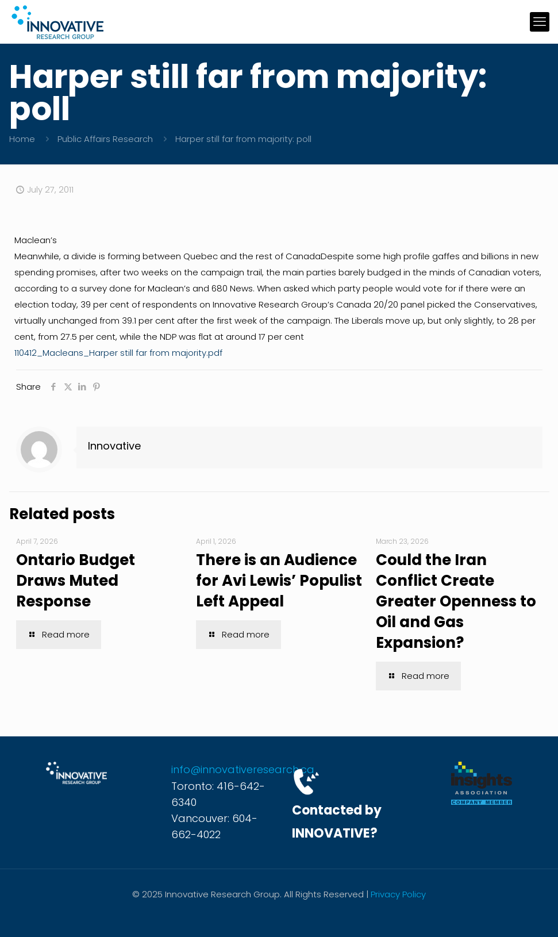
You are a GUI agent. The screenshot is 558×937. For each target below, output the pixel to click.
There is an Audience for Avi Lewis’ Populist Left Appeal (279, 581)
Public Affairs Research (105, 139)
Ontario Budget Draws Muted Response (75, 581)
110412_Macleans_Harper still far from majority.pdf (118, 353)
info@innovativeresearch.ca (242, 769)
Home (22, 139)
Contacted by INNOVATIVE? (337, 821)
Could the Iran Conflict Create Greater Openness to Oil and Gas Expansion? (456, 601)
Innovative (114, 446)
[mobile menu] (539, 22)
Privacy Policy (398, 894)
